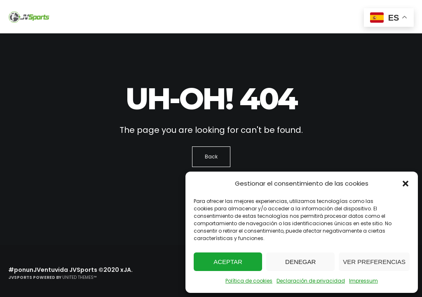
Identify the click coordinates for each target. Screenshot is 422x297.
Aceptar (227, 261)
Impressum (363, 280)
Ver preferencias (374, 261)
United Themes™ (79, 277)
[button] (405, 183)
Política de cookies (248, 280)
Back (211, 156)
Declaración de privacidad (311, 280)
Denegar (300, 261)
